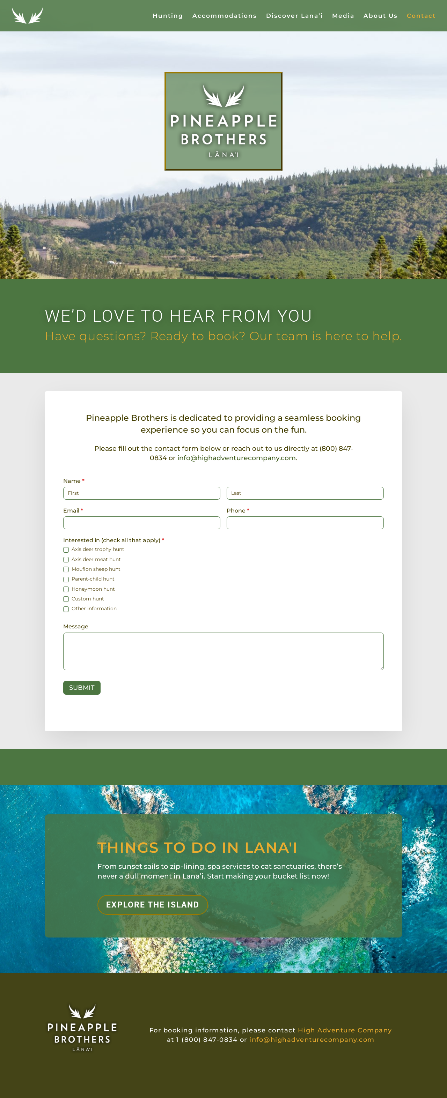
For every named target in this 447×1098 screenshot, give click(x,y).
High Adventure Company (345, 1030)
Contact (421, 16)
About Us (381, 16)
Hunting (168, 16)
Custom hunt (83, 599)
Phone (238, 510)
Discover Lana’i (294, 16)
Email (73, 510)
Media (343, 16)
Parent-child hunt (89, 579)
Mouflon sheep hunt (91, 569)
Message (75, 626)
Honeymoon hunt (89, 589)
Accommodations (224, 16)
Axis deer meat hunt (92, 559)
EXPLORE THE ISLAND (152, 905)
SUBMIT (82, 688)
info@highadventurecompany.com (236, 458)
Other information (90, 608)
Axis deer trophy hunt (93, 549)
